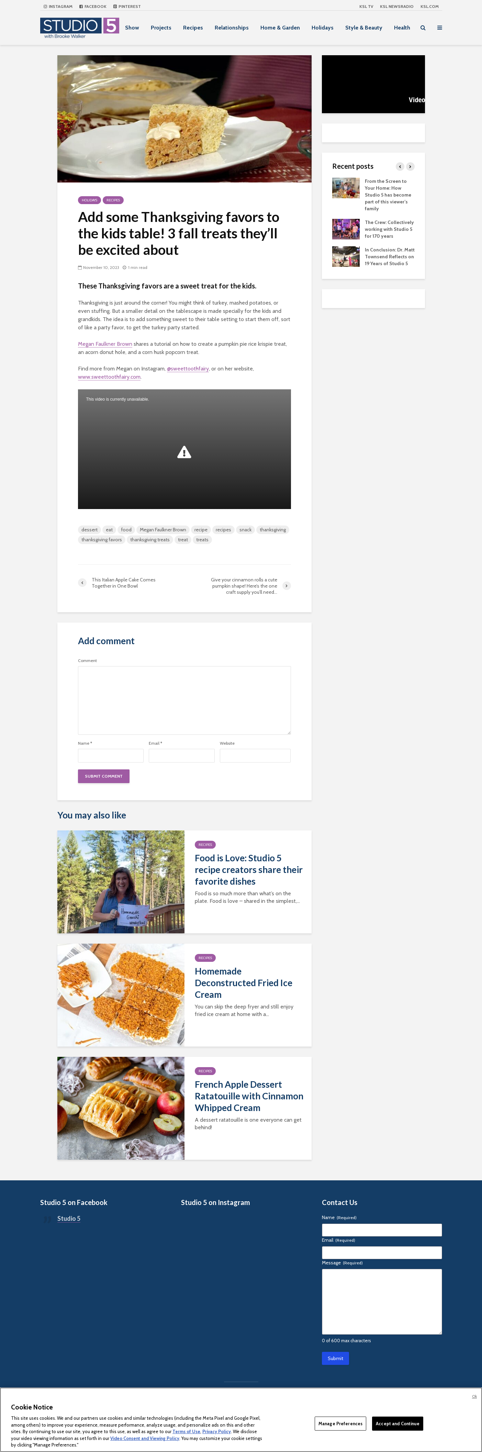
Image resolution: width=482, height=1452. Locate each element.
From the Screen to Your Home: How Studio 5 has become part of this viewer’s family (388, 195)
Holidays (323, 27)
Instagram (58, 6)
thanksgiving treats (150, 539)
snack (245, 530)
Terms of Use (186, 1431)
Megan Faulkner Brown (105, 344)
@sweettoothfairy (188, 368)
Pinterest (127, 6)
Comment (87, 661)
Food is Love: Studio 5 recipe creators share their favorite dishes (249, 869)
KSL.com (430, 6)
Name (85, 743)
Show (132, 27)
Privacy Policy (216, 1431)
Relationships (232, 27)
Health (402, 27)
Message (342, 1263)
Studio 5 (68, 1218)
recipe (201, 530)
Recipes (193, 27)
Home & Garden (280, 27)
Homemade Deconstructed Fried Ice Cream (243, 983)
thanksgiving (273, 530)
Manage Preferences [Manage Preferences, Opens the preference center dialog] (340, 1423)
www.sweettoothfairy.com (109, 377)
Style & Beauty (363, 27)
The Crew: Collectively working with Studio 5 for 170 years (389, 229)
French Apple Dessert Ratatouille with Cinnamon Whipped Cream (249, 1096)
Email (155, 743)
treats (202, 539)
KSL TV (366, 6)
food (126, 530)
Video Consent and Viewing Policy (144, 1438)
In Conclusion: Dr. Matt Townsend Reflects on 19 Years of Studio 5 (390, 257)
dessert (89, 530)
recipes (223, 530)
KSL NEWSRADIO (397, 6)
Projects (161, 27)
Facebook (93, 6)
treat (183, 539)
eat (109, 530)
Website (227, 743)
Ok (474, 1396)
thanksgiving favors (101, 539)
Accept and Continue (397, 1423)
